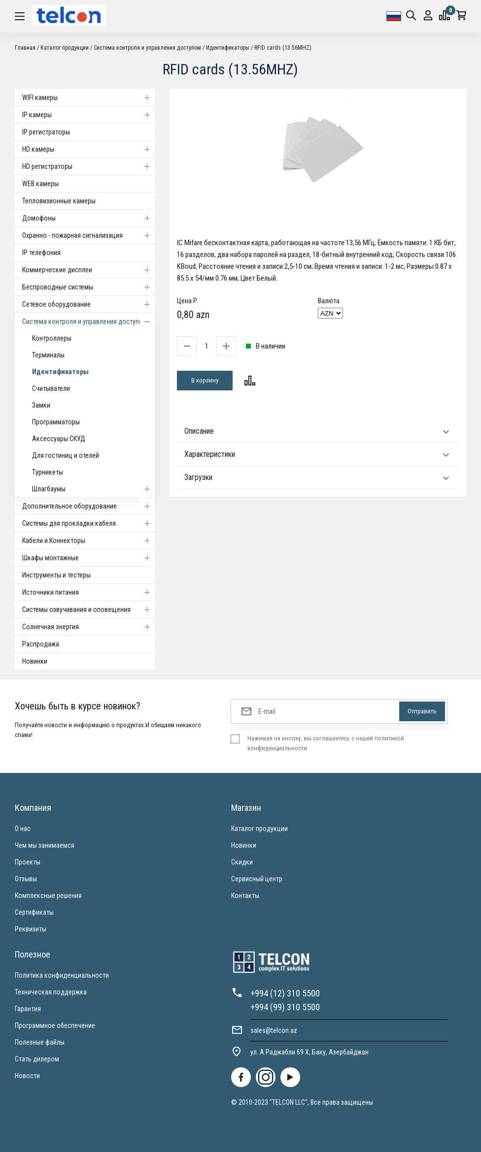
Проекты (27, 862)
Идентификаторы (227, 47)
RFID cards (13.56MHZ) (282, 47)
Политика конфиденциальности (62, 975)
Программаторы (56, 422)
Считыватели (51, 388)
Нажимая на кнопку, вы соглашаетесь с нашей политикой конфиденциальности (325, 743)
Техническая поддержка (51, 992)
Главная (25, 47)
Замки (41, 405)
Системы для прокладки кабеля (88, 523)
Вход (428, 15)
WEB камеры (40, 184)
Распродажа (40, 644)
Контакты (245, 895)
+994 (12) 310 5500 (285, 993)
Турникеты (47, 472)
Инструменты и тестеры (56, 575)
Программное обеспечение (55, 1025)
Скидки (242, 862)
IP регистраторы (46, 132)
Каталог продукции (64, 47)
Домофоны (88, 218)
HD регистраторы (88, 166)
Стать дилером (37, 1059)
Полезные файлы (40, 1042)
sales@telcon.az (273, 1030)
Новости (27, 1076)
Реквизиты (30, 929)
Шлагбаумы (93, 488)
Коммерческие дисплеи (88, 269)
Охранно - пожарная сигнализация (88, 235)
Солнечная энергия (88, 626)
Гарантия (28, 1009)
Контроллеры (51, 338)
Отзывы (26, 879)
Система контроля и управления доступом (147, 47)
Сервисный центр (256, 879)
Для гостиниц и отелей (65, 455)
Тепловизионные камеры (59, 201)
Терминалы (48, 355)
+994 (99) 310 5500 (285, 1007)
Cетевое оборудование (88, 304)
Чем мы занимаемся (44, 845)
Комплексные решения (48, 895)
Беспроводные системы (88, 287)
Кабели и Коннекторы (88, 540)
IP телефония (41, 252)
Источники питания (88, 592)
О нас (23, 828)
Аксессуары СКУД (58, 439)
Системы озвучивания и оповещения (88, 609)
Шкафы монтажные (88, 557)
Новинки (34, 661)
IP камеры (88, 114)
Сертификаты (34, 912)
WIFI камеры (88, 97)
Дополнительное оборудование (88, 506)
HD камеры (88, 149)
